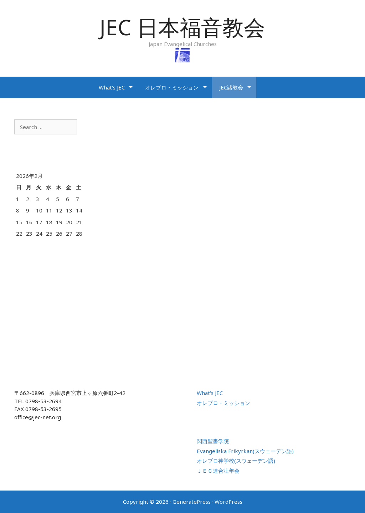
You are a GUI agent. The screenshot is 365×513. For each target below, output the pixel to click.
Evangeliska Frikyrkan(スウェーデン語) (245, 451)
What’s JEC (112, 87)
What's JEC (210, 392)
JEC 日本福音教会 (182, 27)
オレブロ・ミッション (172, 87)
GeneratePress (192, 501)
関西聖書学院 (213, 441)
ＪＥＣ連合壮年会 (218, 470)
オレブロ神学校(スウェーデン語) (236, 460)
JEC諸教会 (231, 87)
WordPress (228, 501)
